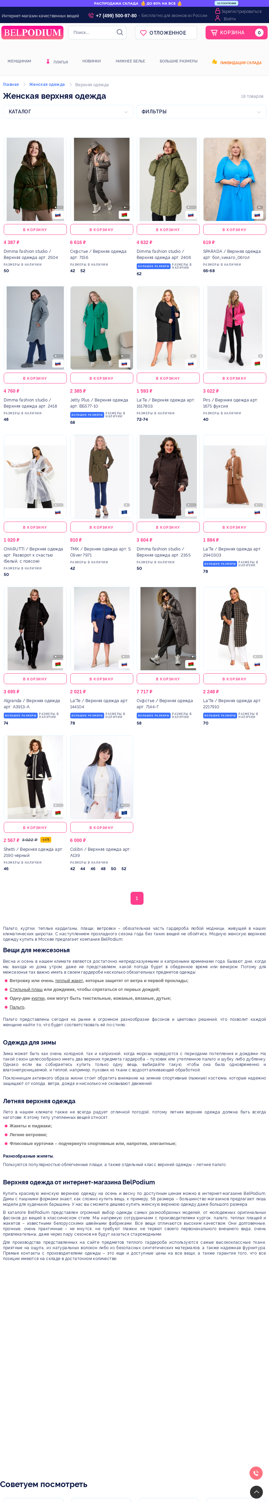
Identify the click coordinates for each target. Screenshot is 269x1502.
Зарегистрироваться (242, 11)
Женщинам (19, 61)
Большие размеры (178, 61)
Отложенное (168, 33)
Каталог (20, 111)
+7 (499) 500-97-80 (116, 15)
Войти (230, 19)
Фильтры (154, 111)
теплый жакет (69, 980)
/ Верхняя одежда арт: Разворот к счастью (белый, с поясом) (33, 555)
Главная (11, 84)
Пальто (17, 1007)
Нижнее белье (130, 61)
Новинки (91, 61)
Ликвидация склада (241, 63)
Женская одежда (47, 84)
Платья (61, 62)
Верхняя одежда (92, 84)
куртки (38, 998)
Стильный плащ (26, 989)
